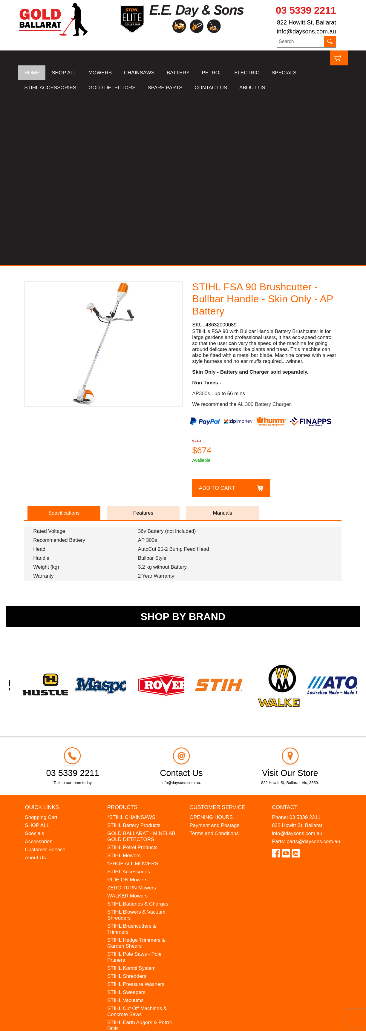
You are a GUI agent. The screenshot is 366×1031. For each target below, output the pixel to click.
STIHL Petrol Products (132, 678)
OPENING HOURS (211, 647)
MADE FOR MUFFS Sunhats (140, 875)
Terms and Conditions (214, 664)
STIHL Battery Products (133, 656)
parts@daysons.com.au (313, 672)
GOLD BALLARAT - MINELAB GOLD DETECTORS (141, 667)
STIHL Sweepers (126, 823)
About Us (35, 688)
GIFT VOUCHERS (128, 915)
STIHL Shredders (126, 806)
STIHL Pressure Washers (135, 814)
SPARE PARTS (165, 87)
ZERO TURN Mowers (131, 718)
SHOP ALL (64, 73)
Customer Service (45, 680)
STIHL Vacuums (125, 831)
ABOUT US (252, 87)
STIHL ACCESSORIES (50, 87)
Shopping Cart (41, 647)
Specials (34, 664)
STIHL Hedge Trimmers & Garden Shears (136, 773)
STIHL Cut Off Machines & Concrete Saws (137, 842)
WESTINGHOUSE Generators (141, 899)
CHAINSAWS (139, 73)
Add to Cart (217, 318)
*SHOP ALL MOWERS (132, 694)
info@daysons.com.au (306, 31)
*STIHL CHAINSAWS (131, 647)
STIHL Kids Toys (126, 867)
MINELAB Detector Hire (134, 907)
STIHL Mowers (124, 686)
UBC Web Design (65, 1022)
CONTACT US (211, 87)
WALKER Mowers (127, 726)
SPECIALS (284, 73)
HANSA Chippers (126, 891)
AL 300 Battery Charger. (265, 234)
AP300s (201, 224)
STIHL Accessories (128, 702)
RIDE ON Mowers (127, 710)
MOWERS (100, 73)
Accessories (38, 672)
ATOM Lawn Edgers (130, 883)
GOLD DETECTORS (111, 87)
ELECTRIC (246, 73)
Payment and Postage (215, 656)
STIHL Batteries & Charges (137, 734)
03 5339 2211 (306, 10)
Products (122, 638)
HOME (31, 73)
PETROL (212, 73)
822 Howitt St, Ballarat (306, 22)
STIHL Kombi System (131, 798)
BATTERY (178, 73)
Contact (285, 638)
